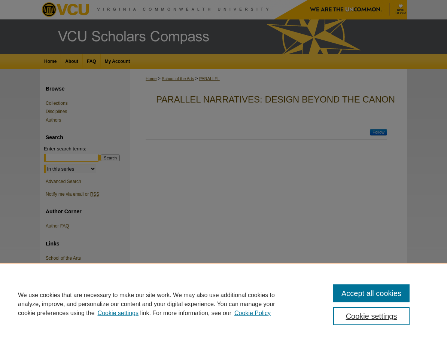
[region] (223, 304)
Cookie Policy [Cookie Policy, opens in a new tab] (252, 313)
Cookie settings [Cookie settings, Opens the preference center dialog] (371, 316)
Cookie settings (118, 313)
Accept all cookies (371, 293)
